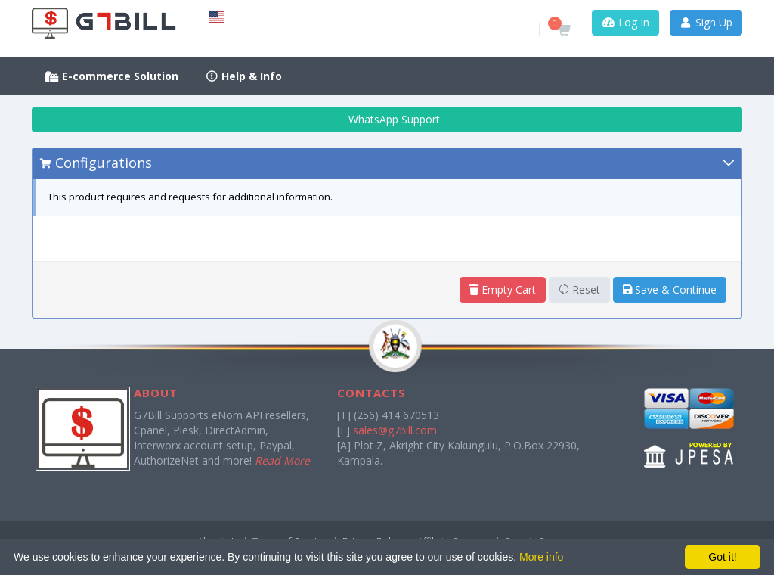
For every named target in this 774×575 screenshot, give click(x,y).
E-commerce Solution (111, 76)
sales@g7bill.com (395, 430)
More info (541, 557)
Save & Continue (670, 289)
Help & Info (244, 76)
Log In (625, 22)
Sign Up (706, 22)
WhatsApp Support (387, 119)
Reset (579, 289)
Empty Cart (502, 289)
